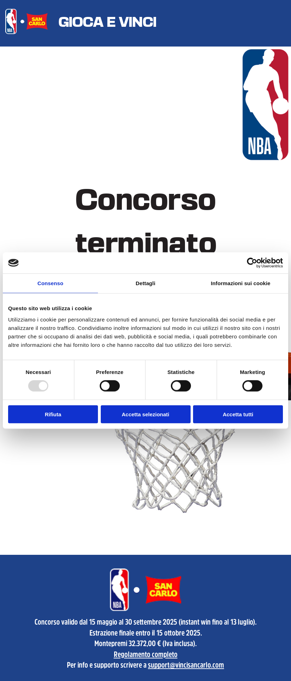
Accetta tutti (238, 414)
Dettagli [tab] (145, 283)
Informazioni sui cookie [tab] (241, 283)
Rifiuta (53, 414)
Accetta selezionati (145, 414)
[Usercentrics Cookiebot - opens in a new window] (252, 263)
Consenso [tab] (50, 283)
